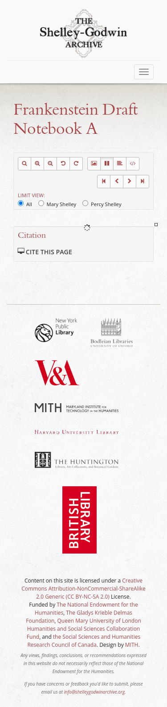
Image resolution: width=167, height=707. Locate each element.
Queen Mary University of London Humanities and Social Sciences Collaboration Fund (84, 629)
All (25, 203)
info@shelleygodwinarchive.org (94, 692)
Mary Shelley (57, 203)
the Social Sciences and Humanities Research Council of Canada (83, 641)
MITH (131, 645)
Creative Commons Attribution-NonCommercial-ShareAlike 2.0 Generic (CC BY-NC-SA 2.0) (83, 588)
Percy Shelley (102, 203)
